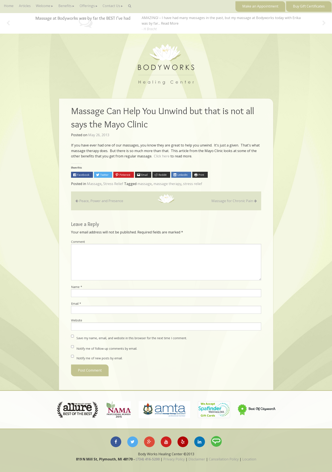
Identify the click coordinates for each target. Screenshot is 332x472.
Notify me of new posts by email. (99, 358)
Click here (162, 156)
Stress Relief (113, 184)
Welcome (47, 6)
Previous (8, 23)
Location (249, 459)
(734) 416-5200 (148, 459)
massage (144, 184)
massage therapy (167, 184)
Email (76, 304)
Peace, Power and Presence (101, 201)
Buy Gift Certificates (309, 6)
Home (9, 6)
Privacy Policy (174, 459)
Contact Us (120, 6)
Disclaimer (196, 459)
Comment (78, 242)
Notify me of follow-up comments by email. (106, 349)
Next (324, 23)
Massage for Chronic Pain (232, 201)
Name (76, 287)
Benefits (70, 6)
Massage (94, 184)
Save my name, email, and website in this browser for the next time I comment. (131, 338)
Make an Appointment (260, 6)
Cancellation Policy (224, 459)
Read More (170, 23)
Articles (27, 6)
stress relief (192, 184)
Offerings (94, 6)
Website (76, 320)
